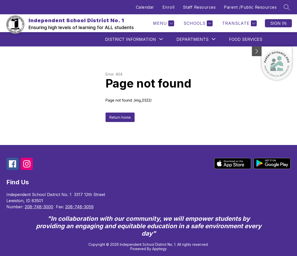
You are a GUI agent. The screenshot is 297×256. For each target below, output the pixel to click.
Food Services (245, 39)
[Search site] (287, 7)
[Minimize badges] (257, 51)
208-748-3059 (79, 206)
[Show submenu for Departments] (192, 39)
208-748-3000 (39, 206)
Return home (120, 117)
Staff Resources (199, 7)
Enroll (168, 7)
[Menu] (163, 23)
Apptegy (159, 249)
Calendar (145, 7)
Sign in (278, 23)
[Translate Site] (239, 23)
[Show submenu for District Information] (130, 39)
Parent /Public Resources (250, 7)
